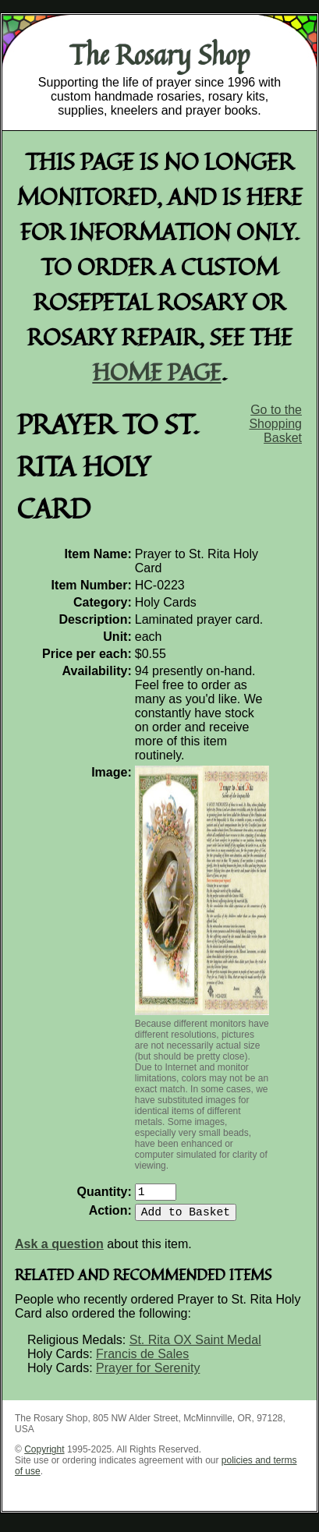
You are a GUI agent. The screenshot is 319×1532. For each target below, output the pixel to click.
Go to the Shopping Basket (275, 423)
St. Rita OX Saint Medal (195, 1346)
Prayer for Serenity (148, 1374)
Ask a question (59, 1250)
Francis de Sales (142, 1360)
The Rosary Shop (159, 55)
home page (157, 371)
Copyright (44, 1455)
